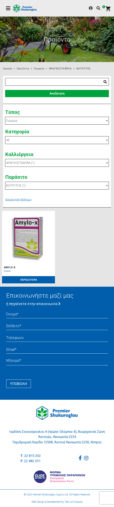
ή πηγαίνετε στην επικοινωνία (33, 304)
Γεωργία (39, 68)
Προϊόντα (23, 68)
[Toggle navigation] (8, 8)
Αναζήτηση (57, 93)
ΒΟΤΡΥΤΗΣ (83, 68)
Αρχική (7, 68)
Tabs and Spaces (74, 501)
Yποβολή (18, 384)
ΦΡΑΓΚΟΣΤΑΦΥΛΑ (60, 68)
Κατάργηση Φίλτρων (18, 199)
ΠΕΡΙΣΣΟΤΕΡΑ (28, 279)
